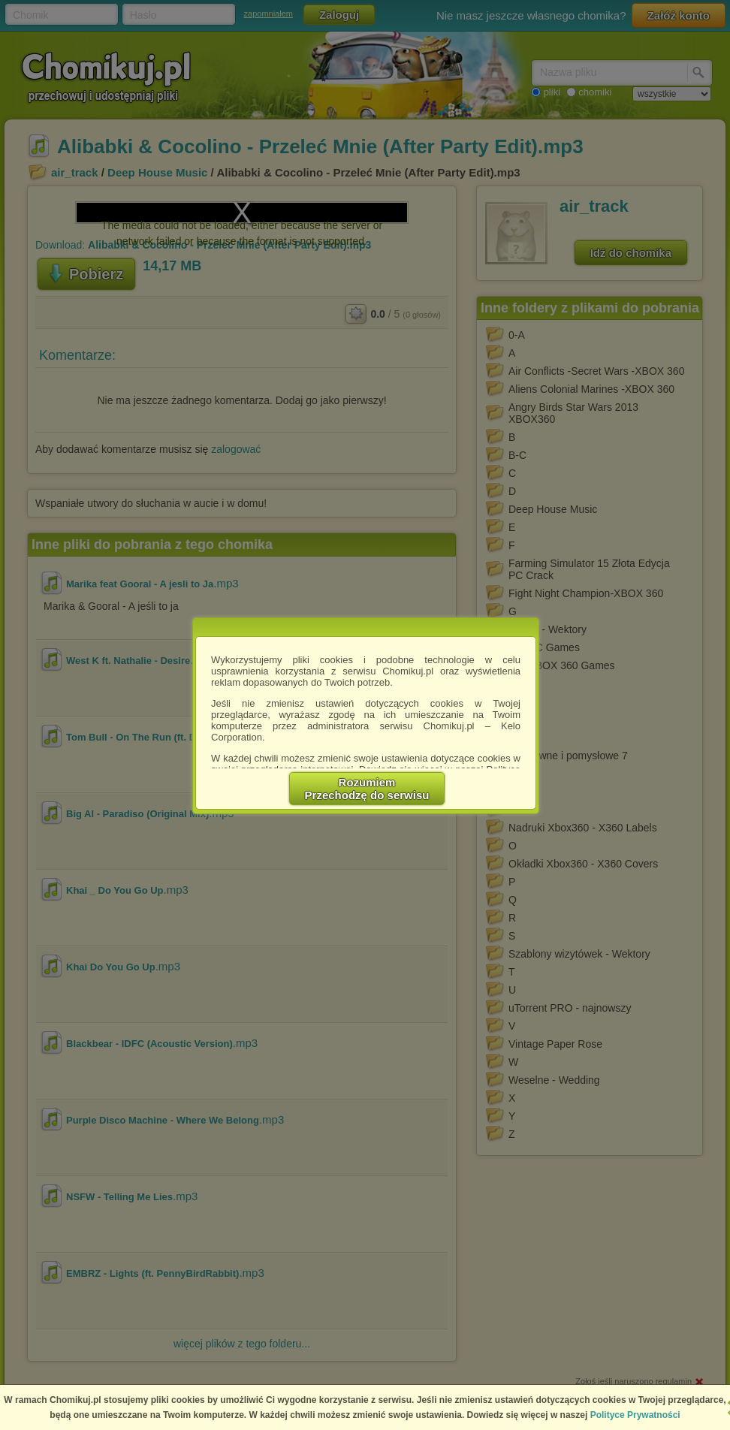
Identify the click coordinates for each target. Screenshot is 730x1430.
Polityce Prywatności (635, 1415)
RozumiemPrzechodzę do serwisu (367, 788)
